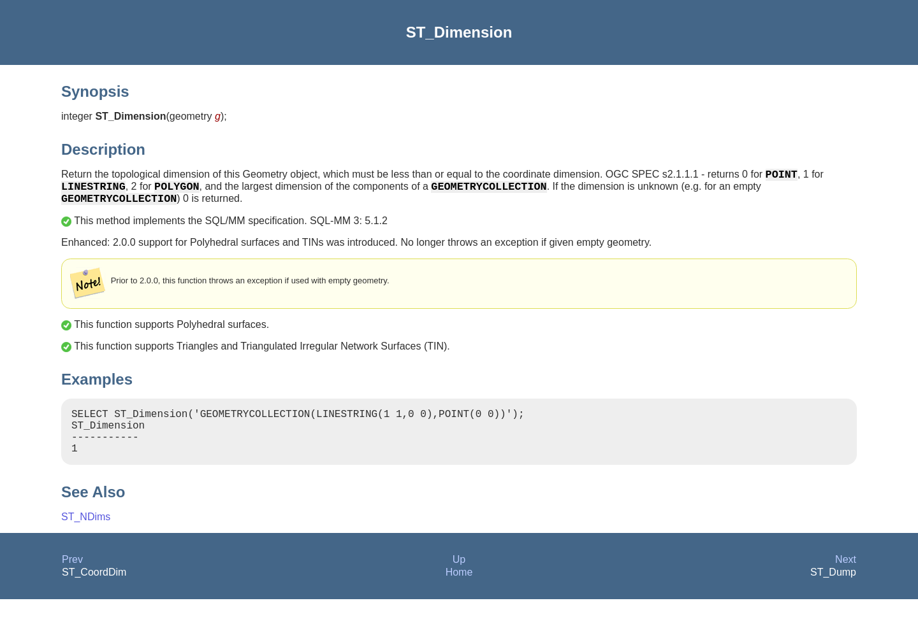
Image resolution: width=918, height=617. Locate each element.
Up (459, 577)
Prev (72, 577)
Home (459, 590)
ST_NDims (85, 534)
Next (845, 577)
